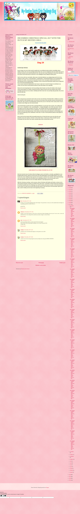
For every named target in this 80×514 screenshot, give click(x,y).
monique (22, 229)
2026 (70, 187)
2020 (70, 198)
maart (71, 468)
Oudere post (62, 262)
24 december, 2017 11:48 (26, 201)
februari (71, 470)
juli (71, 461)
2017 (70, 204)
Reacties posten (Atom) (25, 268)
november (72, 451)
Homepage (41, 262)
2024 (70, 191)
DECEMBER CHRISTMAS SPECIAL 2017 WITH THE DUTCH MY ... (72, 212)
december (72, 205)
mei (71, 464)
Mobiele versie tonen (41, 265)
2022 (70, 195)
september (72, 456)
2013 (70, 480)
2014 (70, 478)
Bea (21, 201)
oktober (71, 454)
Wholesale (71, 64)
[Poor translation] (5, 496)
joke (21, 220)
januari (71, 472)
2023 (70, 193)
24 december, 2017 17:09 (26, 220)
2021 (70, 196)
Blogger (47, 487)
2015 (70, 476)
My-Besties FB (71, 41)
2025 (70, 189)
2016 (70, 474)
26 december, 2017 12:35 (28, 229)
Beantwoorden (23, 216)
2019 (70, 200)
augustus (71, 459)
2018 (70, 202)
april (71, 466)
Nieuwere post (19, 262)
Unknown (22, 211)
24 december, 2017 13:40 (29, 211)
